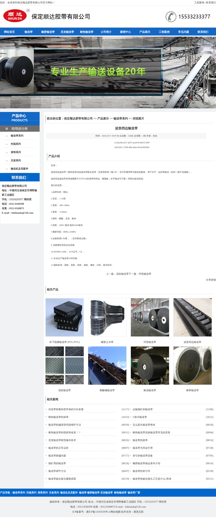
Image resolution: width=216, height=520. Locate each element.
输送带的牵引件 (141, 471)
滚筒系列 (16, 152)
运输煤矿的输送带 (143, 409)
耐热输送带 (86, 32)
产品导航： (6, 492)
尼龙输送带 (67, 32)
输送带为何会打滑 (143, 448)
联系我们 (211, 2)
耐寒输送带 (192, 390)
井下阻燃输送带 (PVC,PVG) (64, 342)
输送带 (29, 32)
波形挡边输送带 (192, 342)
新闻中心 (125, 32)
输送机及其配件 (19, 168)
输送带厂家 (134, 492)
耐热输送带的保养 (58, 417)
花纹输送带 (122, 274)
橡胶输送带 (48, 32)
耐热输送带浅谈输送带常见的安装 (151, 432)
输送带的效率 (140, 440)
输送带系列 (17, 135)
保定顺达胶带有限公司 (78, 118)
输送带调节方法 (57, 471)
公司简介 (106, 32)
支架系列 (16, 160)
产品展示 (144, 32)
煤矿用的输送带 (57, 463)
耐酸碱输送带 (107, 390)
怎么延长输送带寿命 (144, 424)
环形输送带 (145, 274)
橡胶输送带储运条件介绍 (146, 463)
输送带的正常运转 (58, 448)
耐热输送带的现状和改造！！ (64, 432)
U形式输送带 (140, 417)
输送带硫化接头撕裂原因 (62, 478)
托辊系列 (16, 144)
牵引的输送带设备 (143, 455)
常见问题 (183, 32)
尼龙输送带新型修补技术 (62, 440)
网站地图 (115, 511)
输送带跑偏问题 (57, 455)
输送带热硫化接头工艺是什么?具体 (152, 478)
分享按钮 (211, 279)
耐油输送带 (150, 390)
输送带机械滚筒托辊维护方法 (64, 424)
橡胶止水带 (107, 342)
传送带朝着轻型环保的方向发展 (66, 409)
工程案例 (199, 2)
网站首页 (9, 32)
